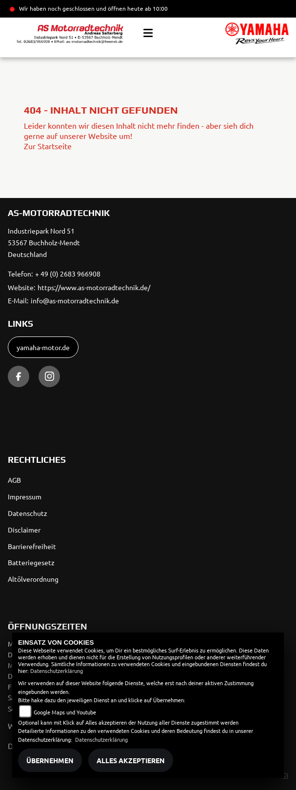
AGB (14, 479)
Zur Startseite (48, 146)
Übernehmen (50, 760)
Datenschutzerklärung (56, 670)
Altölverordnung (33, 578)
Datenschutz (27, 513)
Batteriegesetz (31, 562)
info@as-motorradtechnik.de (75, 300)
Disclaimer (24, 529)
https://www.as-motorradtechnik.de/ (94, 287)
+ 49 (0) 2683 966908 (67, 273)
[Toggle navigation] (148, 33)
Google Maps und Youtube (65, 712)
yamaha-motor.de (43, 347)
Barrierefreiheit (32, 546)
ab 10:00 (155, 8)
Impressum (24, 496)
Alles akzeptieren (131, 760)
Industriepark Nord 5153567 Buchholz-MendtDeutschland (44, 242)
